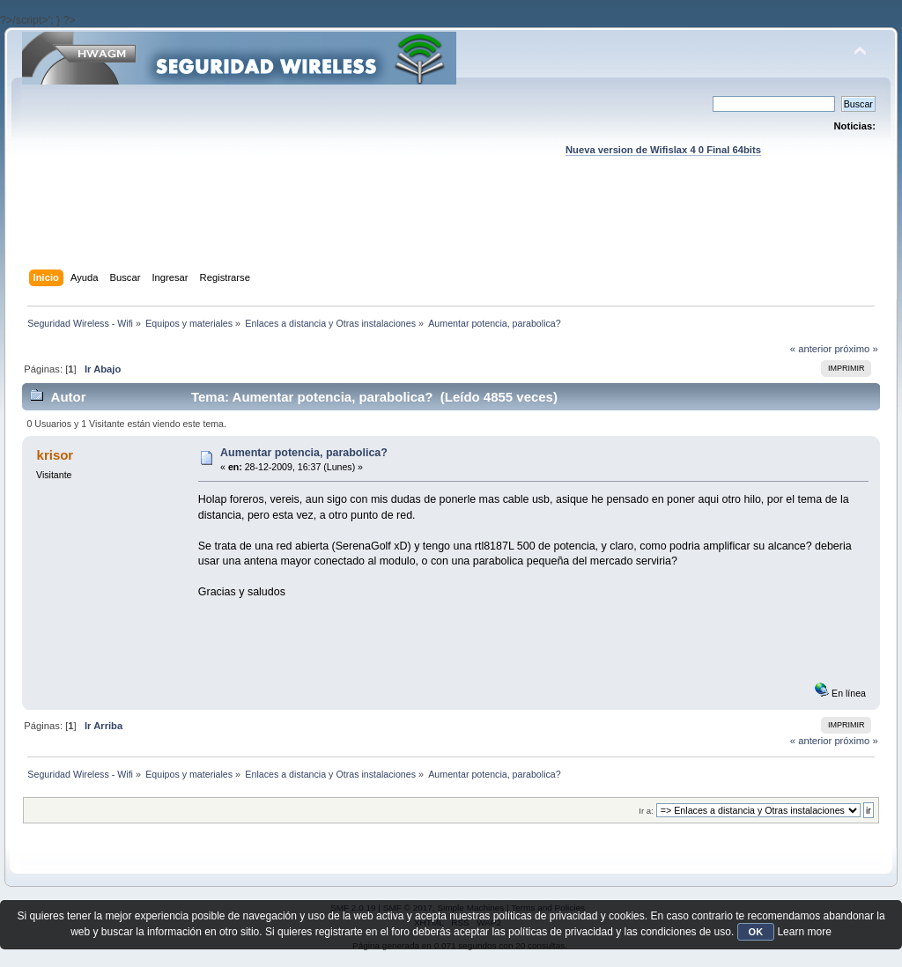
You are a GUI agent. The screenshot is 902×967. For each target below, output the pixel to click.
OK (756, 931)
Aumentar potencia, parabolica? (304, 453)
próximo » (855, 348)
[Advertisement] (451, 229)
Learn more (804, 932)
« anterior (811, 348)
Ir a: (646, 811)
